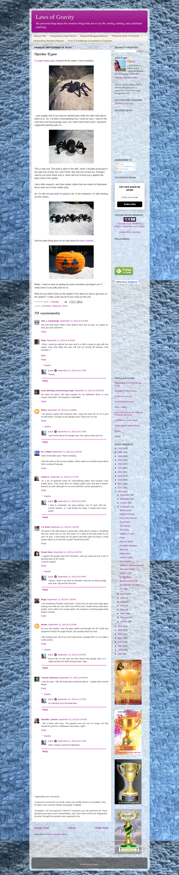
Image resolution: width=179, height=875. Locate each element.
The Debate (125, 526)
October (124, 503)
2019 (120, 476)
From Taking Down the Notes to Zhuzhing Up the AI (129, 413)
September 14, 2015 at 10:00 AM (89, 390)
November (125, 499)
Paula (43, 410)
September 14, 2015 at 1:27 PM (64, 477)
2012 (120, 634)
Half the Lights (126, 557)
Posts (120, 164)
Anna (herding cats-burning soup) (57, 390)
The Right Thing (127, 569)
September (125, 507)
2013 (120, 630)
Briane (44, 624)
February (124, 617)
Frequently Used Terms (63, 36)
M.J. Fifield (46, 452)
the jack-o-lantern (85, 240)
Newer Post (41, 827)
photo (64, 306)
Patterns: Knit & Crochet (125, 36)
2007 (120, 654)
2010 (120, 642)
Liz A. (50, 370)
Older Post (101, 827)
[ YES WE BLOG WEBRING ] (129, 224)
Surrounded (125, 561)
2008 (120, 650)
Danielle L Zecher (49, 719)
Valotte (118, 436)
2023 (120, 460)
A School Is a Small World (126, 420)
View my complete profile (126, 78)
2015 (120, 491)
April (122, 609)
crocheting (46, 306)
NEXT (142, 226)
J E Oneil (45, 527)
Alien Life (124, 549)
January (124, 621)
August (123, 594)
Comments (122, 169)
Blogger (94, 864)
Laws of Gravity (55, 17)
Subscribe (130, 204)
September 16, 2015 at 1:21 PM (72, 699)
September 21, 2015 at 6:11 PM (72, 741)
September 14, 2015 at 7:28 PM (61, 599)
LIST (136, 226)
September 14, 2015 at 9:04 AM (61, 340)
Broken (118, 431)
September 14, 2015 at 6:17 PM (72, 370)
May (122, 606)
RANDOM (127, 226)
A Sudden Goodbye (128, 546)
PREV (118, 226)
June (122, 602)
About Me (40, 36)
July (122, 598)
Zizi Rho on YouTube (124, 103)
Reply (43, 332)
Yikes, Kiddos (121, 407)
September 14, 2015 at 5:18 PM (67, 552)
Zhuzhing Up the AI (123, 396)
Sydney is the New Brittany (132, 565)
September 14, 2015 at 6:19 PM (72, 577)
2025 (120, 452)
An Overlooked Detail (124, 402)
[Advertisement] (130, 331)
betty (43, 340)
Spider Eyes (125, 553)
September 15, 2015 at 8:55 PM (73, 678)
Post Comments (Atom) (57, 834)
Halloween (56, 306)
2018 (120, 480)
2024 (120, 456)
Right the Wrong (127, 514)
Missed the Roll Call (128, 581)
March (123, 613)
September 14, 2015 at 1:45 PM (65, 527)
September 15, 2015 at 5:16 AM (62, 624)
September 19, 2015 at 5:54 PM (73, 719)
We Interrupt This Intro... (130, 585)
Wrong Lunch (126, 510)
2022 (120, 464)
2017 (120, 484)
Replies (47, 365)
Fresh (122, 538)
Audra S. (45, 477)
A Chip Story (125, 577)
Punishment (125, 522)
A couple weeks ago (44, 61)
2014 (120, 626)
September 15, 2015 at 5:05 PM (72, 655)
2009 (120, 646)
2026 (120, 448)
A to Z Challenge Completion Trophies (90, 40)
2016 (120, 488)
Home (72, 827)
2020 (120, 472)
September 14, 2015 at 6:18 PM (72, 501)
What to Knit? (126, 573)
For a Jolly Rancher (128, 518)
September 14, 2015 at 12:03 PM (67, 452)
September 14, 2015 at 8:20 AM (74, 321)
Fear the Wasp (126, 541)
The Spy (123, 589)
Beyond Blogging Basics (94, 36)
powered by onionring (129, 232)
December (125, 495)
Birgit (43, 599)
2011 (120, 638)
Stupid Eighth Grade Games (127, 425)
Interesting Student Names (49, 40)
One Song (124, 530)
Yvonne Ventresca (49, 678)
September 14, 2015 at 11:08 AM (61, 410)
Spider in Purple (127, 534)
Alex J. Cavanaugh (50, 321)
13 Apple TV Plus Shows (126, 391)
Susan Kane (47, 552)
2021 (120, 468)
